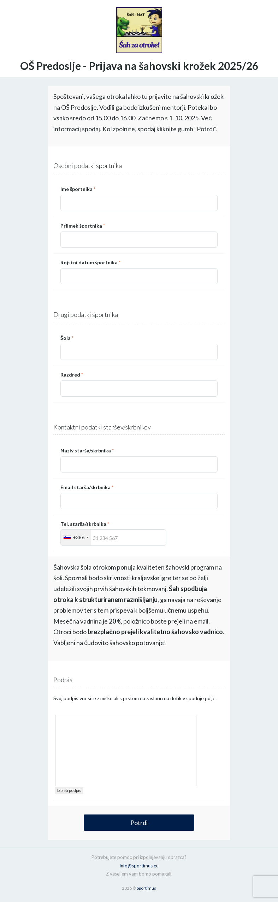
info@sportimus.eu (139, 865)
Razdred (71, 375)
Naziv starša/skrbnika (87, 450)
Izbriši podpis (69, 790)
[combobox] (76, 537)
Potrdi (139, 822)
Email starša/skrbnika (86, 487)
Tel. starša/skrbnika (84, 524)
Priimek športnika (82, 226)
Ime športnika (77, 189)
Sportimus (146, 888)
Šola (66, 338)
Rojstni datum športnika (90, 262)
